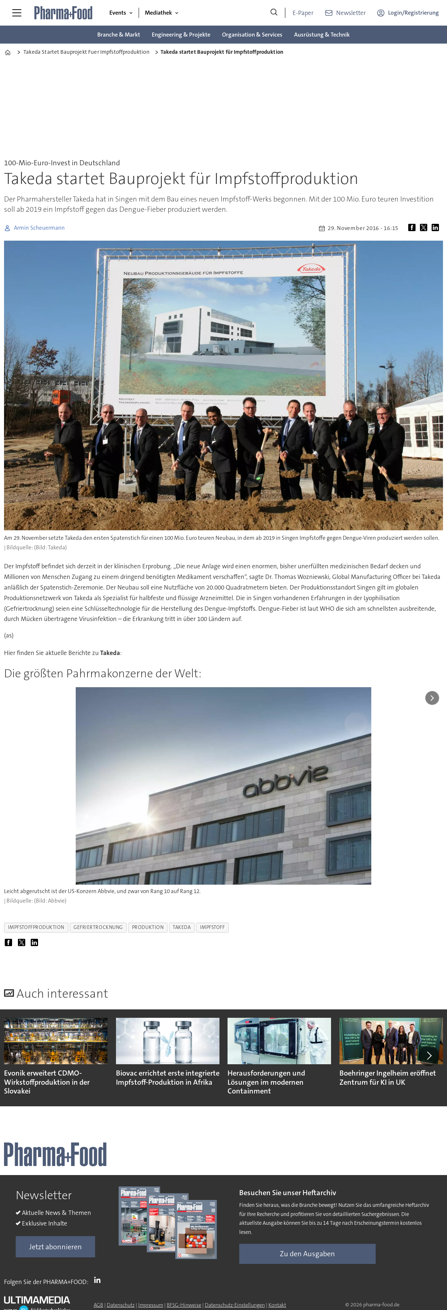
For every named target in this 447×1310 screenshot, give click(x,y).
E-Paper (303, 13)
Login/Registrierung (413, 12)
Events (117, 12)
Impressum (150, 1305)
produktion (148, 927)
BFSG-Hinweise (184, 1305)
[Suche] (274, 12)
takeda (182, 927)
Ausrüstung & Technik (322, 34)
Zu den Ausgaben (307, 1253)
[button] (428, 1056)
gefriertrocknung (98, 927)
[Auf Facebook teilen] (413, 228)
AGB (98, 1305)
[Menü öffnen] (17, 13)
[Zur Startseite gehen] (63, 13)
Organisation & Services (252, 34)
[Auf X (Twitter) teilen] (425, 228)
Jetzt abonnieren (55, 1246)
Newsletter (351, 13)
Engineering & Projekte (181, 34)
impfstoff (212, 927)
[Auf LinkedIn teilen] (436, 228)
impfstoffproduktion (36, 927)
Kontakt (277, 1305)
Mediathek (158, 12)
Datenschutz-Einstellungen (235, 1305)
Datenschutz (121, 1305)
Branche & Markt (118, 34)
